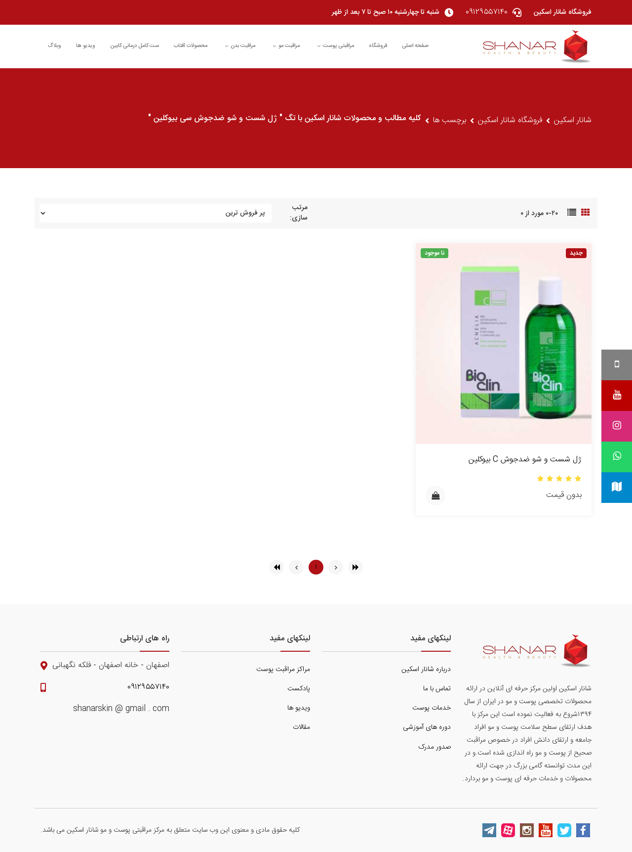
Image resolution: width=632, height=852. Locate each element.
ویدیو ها (85, 46)
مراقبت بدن (240, 46)
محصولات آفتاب (190, 46)
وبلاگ (54, 46)
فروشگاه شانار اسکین (510, 121)
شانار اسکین (573, 121)
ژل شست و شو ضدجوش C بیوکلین (525, 459)
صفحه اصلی (415, 46)
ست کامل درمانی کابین (134, 46)
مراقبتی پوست (335, 46)
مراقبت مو (286, 46)
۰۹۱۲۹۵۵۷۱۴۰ (148, 687)
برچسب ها (449, 121)
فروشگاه (378, 46)
